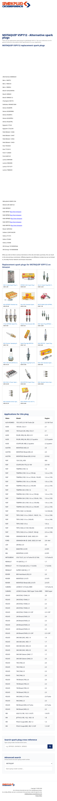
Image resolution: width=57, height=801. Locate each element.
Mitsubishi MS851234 (9, 201)
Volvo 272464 (7, 239)
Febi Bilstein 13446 (8, 132)
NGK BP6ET (6, 212)
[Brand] (28, 763)
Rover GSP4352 (7, 229)
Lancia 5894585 (7, 159)
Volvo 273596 (7, 242)
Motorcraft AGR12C (9, 205)
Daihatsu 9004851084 (9, 104)
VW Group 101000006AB (10, 249)
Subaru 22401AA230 (9, 232)
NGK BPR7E (6, 222)
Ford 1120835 (7, 153)
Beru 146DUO (7, 84)
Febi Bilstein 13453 (8, 142)
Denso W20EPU (7, 115)
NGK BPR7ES (7, 225)
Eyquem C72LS (7, 125)
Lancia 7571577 (7, 166)
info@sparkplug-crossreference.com (33, 794)
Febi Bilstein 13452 (8, 139)
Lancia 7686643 (7, 170)
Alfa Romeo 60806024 (9, 77)
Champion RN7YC (8, 101)
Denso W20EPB (7, 108)
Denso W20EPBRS (8, 111)
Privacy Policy (39, 795)
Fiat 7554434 (7, 146)
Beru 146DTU (7, 80)
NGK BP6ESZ (6, 208)
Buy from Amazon (15, 212)
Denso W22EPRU (8, 118)
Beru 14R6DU (7, 87)
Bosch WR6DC (7, 94)
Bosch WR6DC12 (8, 97)
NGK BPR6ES (7, 218)
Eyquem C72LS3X (8, 128)
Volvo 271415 (7, 236)
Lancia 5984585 (7, 163)
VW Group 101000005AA (10, 246)
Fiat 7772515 (7, 149)
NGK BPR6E (6, 215)
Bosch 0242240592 (8, 90)
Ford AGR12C (7, 156)
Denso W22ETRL (8, 121)
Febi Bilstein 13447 (8, 135)
